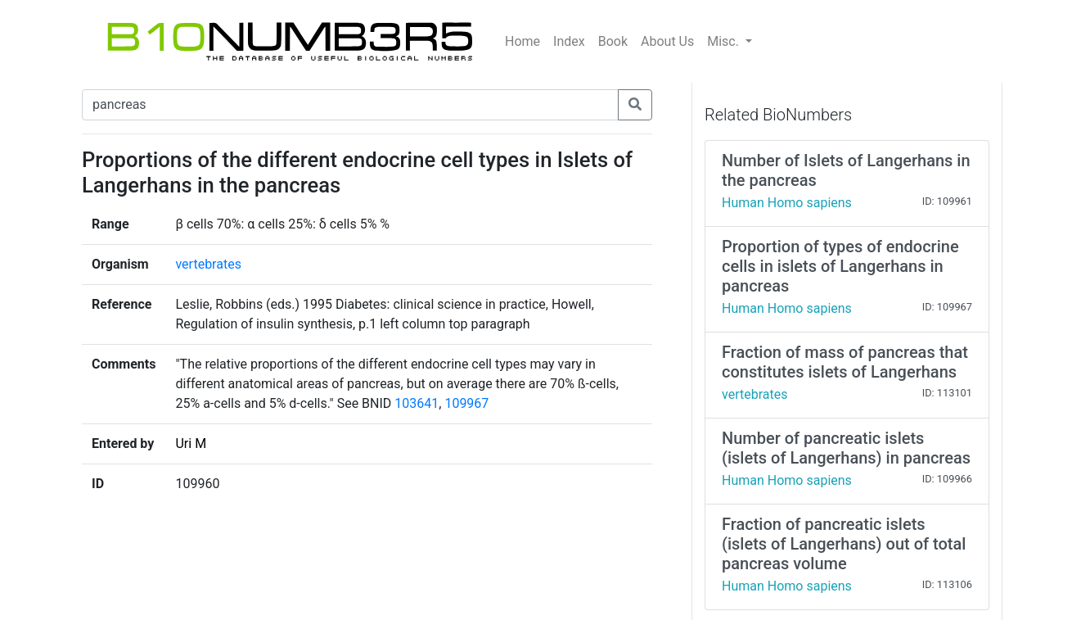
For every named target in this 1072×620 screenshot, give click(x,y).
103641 (416, 403)
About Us (667, 41)
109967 (466, 403)
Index (569, 41)
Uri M (190, 443)
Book (613, 41)
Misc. (724, 41)
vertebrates (208, 264)
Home (522, 41)
